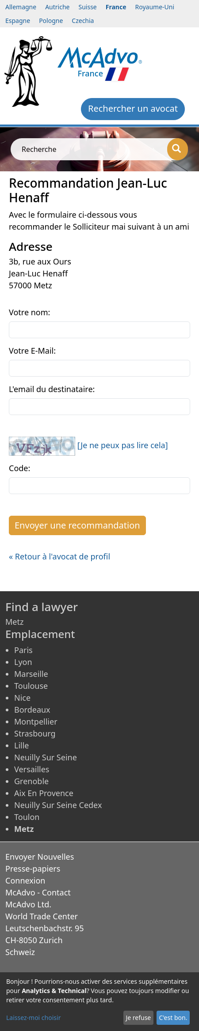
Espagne (17, 20)
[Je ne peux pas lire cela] (122, 445)
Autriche (57, 7)
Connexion (25, 880)
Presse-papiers (32, 868)
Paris (23, 650)
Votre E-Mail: (32, 350)
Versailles (31, 769)
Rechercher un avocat (133, 108)
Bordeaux (32, 709)
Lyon (23, 662)
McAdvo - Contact (38, 892)
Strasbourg (35, 733)
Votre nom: (29, 312)
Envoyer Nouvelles (39, 856)
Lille (21, 745)
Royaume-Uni (155, 7)
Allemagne (20, 7)
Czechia (83, 20)
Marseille (31, 673)
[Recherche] (177, 149)
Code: (19, 468)
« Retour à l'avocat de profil (59, 556)
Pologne (51, 20)
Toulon (26, 817)
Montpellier (35, 721)
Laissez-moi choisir (33, 1017)
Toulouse (31, 685)
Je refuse (138, 1017)
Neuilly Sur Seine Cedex (58, 805)
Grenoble (31, 781)
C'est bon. (173, 1017)
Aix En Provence (43, 793)
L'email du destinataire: (52, 389)
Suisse (88, 7)
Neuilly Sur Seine (45, 757)
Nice (22, 697)
